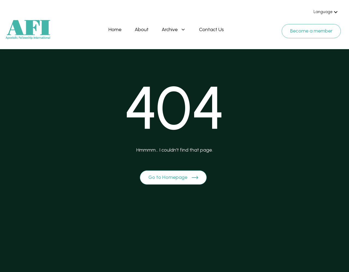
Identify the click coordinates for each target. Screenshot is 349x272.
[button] (326, 12)
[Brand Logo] (27, 30)
